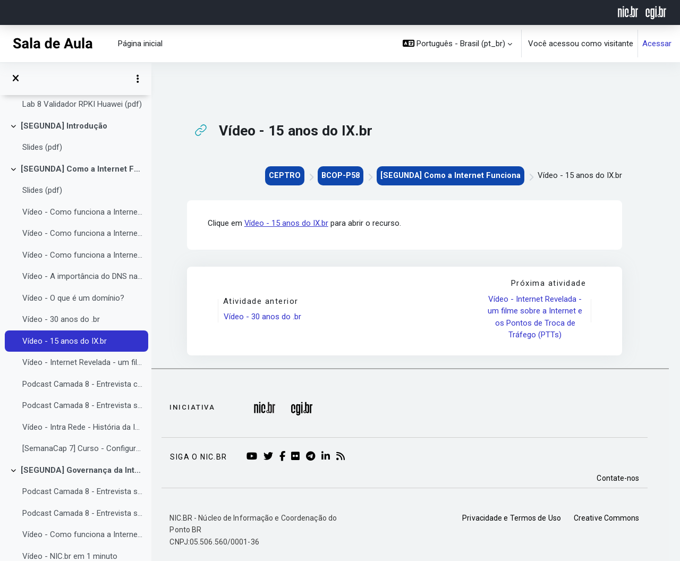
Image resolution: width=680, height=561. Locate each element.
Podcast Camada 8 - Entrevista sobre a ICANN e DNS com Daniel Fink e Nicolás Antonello (82, 513)
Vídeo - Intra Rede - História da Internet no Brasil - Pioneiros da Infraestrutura (82, 427)
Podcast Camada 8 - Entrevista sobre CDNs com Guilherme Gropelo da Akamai (82, 405)
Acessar (657, 43)
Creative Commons (618, 518)
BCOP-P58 (348, 175)
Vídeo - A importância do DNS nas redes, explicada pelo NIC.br (82, 276)
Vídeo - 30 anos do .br (61, 319)
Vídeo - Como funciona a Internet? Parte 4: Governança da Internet (82, 534)
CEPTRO (291, 175)
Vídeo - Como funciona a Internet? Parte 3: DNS (82, 255)
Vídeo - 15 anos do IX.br (64, 341)
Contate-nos (629, 478)
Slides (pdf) (42, 147)
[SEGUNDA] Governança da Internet (82, 470)
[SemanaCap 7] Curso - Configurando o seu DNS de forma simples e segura (82, 448)
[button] (458, 43)
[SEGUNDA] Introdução (64, 126)
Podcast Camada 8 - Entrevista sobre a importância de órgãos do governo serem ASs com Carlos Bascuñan (82, 491)
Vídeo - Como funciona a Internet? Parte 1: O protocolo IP (82, 212)
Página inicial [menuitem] (140, 43)
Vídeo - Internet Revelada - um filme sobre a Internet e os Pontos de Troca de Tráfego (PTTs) (82, 362)
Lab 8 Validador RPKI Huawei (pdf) (82, 104)
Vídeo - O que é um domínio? (73, 298)
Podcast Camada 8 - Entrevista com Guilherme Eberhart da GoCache (82, 384)
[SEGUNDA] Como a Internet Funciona (82, 169)
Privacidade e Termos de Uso (523, 518)
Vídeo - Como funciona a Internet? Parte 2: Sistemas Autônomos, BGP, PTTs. (82, 233)
